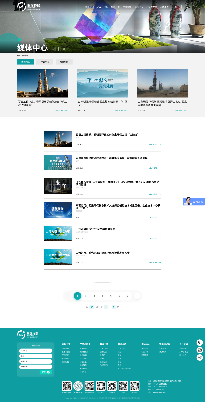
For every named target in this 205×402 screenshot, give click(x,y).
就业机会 (182, 355)
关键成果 (162, 352)
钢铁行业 (103, 352)
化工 (119, 352)
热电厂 (102, 355)
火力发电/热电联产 (125, 368)
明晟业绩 (122, 344)
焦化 (119, 362)
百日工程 (121, 348)
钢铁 (119, 355)
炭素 (119, 358)
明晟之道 (66, 344)
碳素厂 (102, 358)
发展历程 (65, 362)
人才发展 (183, 344)
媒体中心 (145, 344)
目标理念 (162, 348)
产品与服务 (85, 344)
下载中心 (83, 371)
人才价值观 (183, 352)
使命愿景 (65, 355)
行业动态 (144, 352)
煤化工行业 (104, 348)
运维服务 (83, 365)
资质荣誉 (65, 358)
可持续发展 (164, 344)
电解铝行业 (104, 365)
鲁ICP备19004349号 (114, 398)
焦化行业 (103, 362)
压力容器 (83, 358)
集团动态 (144, 348)
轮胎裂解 (83, 355)
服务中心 (83, 368)
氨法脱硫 (83, 348)
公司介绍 (65, 348)
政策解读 (144, 355)
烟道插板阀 (84, 352)
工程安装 (83, 362)
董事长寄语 (66, 352)
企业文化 (182, 348)
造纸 (119, 365)
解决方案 (104, 344)
